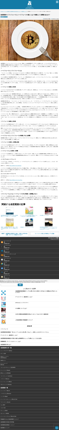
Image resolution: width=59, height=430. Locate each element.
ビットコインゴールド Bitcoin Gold (8, 416)
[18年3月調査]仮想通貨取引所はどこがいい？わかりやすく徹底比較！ (32, 314)
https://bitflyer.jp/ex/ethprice (15, 165)
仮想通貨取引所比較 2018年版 (7, 422)
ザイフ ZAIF (3, 353)
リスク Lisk (3, 407)
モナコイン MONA (5, 413)
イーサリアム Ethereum (6, 393)
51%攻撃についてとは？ (44, 215)
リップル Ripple (4, 396)
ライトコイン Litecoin (5, 402)
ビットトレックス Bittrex (6, 381)
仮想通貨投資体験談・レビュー (8, 424)
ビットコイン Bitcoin (5, 390)
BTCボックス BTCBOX (6, 373)
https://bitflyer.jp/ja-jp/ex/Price (16, 180)
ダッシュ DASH (4, 410)
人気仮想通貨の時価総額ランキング (24, 319)
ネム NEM (3, 405)
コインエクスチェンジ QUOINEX (8, 367)
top (57, 428)
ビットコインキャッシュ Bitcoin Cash (9, 399)
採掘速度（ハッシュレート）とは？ (27, 227)
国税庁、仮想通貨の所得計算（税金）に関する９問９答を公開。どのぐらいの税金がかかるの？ (9, 228)
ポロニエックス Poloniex (6, 384)
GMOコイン (3, 360)
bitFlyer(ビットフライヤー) (21, 302)
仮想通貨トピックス (4, 16)
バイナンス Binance (5, 378)
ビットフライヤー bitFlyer (6, 350)
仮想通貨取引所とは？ (6, 344)
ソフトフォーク (4, 329)
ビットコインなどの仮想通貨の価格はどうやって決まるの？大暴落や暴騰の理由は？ (28, 216)
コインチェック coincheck (6, 376)
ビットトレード (4, 364)
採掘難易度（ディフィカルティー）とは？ (11, 341)
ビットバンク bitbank (5, 370)
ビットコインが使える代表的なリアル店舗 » (45, 233)
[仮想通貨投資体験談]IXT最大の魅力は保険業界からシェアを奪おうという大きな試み (9, 216)
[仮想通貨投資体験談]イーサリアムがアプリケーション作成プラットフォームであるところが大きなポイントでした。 (48, 228)
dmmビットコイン (5, 357)
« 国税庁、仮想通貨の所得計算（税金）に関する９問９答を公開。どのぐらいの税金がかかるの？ (14, 234)
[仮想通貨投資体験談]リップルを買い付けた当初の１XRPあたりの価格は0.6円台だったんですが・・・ (36, 291)
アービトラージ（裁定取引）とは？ (24, 296)
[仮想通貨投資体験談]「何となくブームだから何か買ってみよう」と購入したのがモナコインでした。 (25, 332)
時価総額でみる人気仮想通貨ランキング (10, 419)
